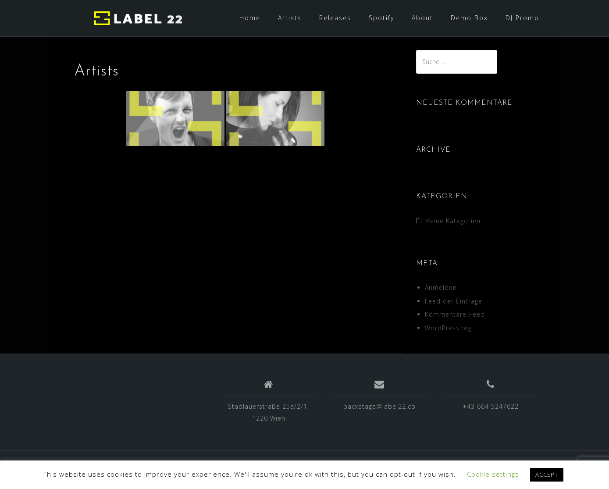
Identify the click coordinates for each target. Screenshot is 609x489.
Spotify (381, 18)
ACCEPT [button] (546, 474)
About (422, 18)
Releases (335, 18)
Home (249, 18)
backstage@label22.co (379, 406)
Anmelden (441, 287)
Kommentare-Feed (455, 314)
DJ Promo (522, 18)
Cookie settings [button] (493, 474)
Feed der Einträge (453, 301)
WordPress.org (448, 328)
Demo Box (469, 18)
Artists (290, 18)
